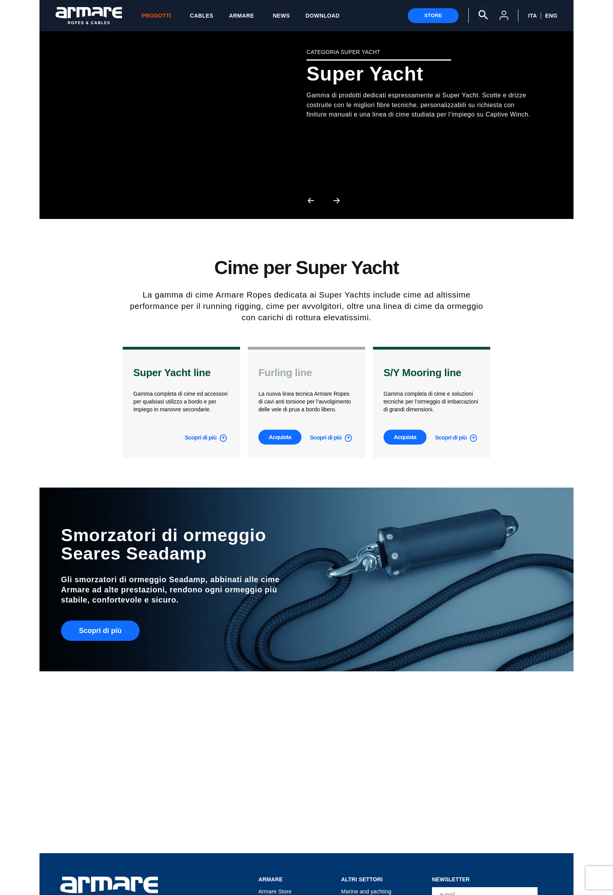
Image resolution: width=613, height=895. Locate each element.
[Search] (483, 14)
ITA (532, 16)
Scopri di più (201, 437)
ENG (551, 16)
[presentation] (311, 200)
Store (433, 15)
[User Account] (504, 16)
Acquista (280, 437)
